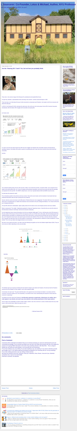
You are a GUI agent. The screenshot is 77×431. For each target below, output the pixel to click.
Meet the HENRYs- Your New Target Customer (68, 221)
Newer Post (5, 388)
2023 (65, 210)
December (67, 215)
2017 (65, 240)
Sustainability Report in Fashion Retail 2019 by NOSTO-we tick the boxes (24, 404)
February (67, 233)
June (66, 230)
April (66, 232)
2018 (65, 239)
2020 (65, 235)
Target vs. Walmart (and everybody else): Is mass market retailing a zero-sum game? (27, 417)
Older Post (56, 388)
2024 (65, 208)
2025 (65, 207)
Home (30, 388)
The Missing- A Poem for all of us (15, 423)
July (66, 228)
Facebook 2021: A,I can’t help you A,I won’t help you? (68, 217)
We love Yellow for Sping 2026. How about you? (68, 114)
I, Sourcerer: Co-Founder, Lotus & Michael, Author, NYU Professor (38, 4)
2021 (65, 213)
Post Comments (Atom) (33, 393)
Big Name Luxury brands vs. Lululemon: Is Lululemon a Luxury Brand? (24, 398)
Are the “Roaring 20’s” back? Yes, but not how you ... (68, 225)
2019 (65, 237)
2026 (65, 205)
